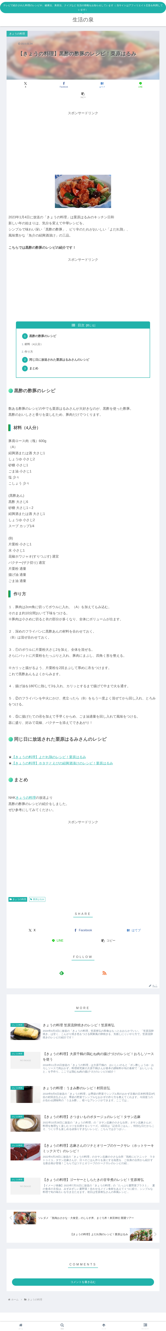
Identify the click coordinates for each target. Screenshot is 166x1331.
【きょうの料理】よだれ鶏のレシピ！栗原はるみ (49, 749)
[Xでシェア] (31, 85)
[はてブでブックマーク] (83, 85)
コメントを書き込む (83, 1278)
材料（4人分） (34, 334)
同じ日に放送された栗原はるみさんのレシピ (60, 350)
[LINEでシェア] (108, 85)
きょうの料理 (26, 789)
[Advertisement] (83, 132)
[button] (134, 85)
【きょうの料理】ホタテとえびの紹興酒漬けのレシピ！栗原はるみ (62, 755)
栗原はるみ (37, 891)
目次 (81, 315)
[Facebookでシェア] (57, 85)
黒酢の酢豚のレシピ (43, 326)
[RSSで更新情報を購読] (87, 964)
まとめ (34, 359)
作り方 (29, 342)
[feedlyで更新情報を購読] (78, 964)
